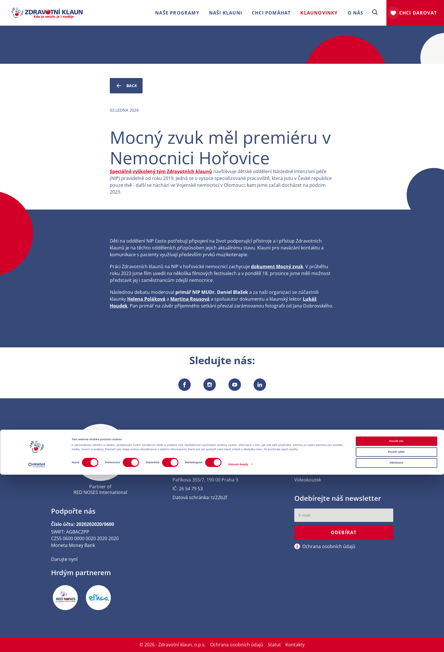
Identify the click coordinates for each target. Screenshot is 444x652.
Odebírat (344, 533)
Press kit (303, 462)
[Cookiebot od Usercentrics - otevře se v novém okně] (37, 642)
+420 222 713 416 (191, 453)
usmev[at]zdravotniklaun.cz (202, 462)
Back (126, 85)
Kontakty (303, 453)
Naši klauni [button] (225, 13)
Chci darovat (418, 13)
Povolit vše (396, 618)
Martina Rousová (190, 299)
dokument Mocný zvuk (277, 266)
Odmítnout (396, 640)
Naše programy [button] (177, 13)
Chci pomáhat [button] (271, 13)
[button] (375, 13)
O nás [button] (356, 13)
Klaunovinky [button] (319, 13)
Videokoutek (307, 480)
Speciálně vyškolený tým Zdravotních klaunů (161, 171)
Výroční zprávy (310, 470)
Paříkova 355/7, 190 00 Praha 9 (205, 480)
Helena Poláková (146, 299)
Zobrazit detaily (238, 641)
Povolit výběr (396, 629)
